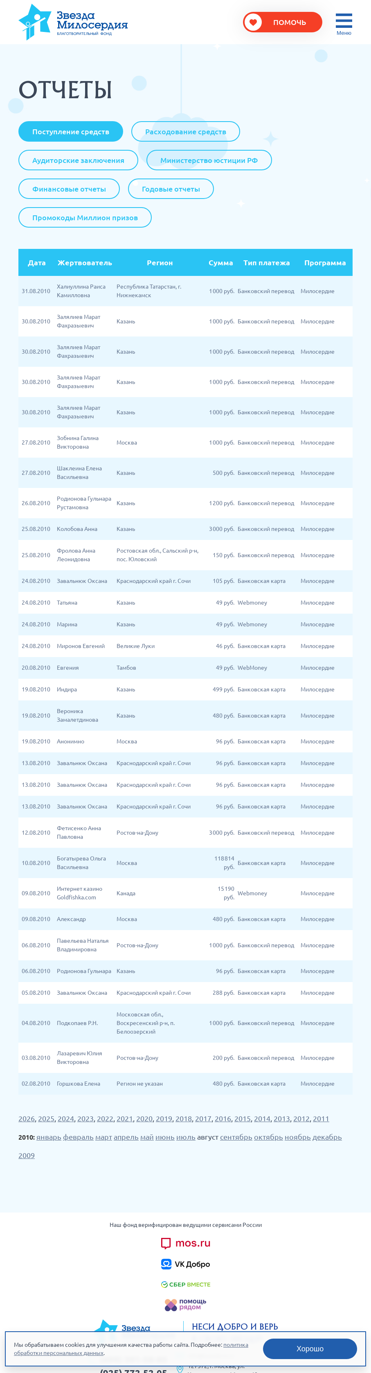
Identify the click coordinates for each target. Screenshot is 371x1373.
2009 (26, 1155)
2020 (144, 1118)
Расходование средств (185, 131)
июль (186, 1137)
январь (48, 1137)
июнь (165, 1137)
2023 (85, 1118)
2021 (125, 1118)
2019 (164, 1118)
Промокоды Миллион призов (85, 217)
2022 (105, 1118)
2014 (262, 1118)
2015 (242, 1118)
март (103, 1137)
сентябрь (236, 1137)
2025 (46, 1118)
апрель (126, 1137)
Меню (344, 33)
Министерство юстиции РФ (209, 160)
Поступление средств (70, 131)
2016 (223, 1118)
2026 (26, 1118)
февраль (78, 1137)
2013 (282, 1118)
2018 (183, 1118)
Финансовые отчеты (69, 189)
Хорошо (310, 1349)
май (147, 1137)
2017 (203, 1118)
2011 (321, 1118)
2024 (66, 1118)
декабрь (327, 1137)
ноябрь (298, 1137)
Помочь (289, 22)
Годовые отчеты (171, 189)
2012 (301, 1118)
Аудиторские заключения (78, 160)
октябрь (268, 1137)
